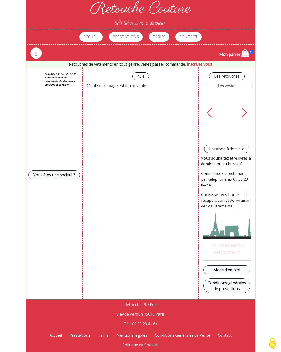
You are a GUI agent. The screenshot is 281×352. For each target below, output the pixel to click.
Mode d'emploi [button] (227, 270)
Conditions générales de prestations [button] (227, 285)
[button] (209, 112)
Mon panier (234, 53)
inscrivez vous (199, 64)
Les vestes (227, 86)
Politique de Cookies (140, 344)
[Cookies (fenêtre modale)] (272, 343)
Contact (188, 36)
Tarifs (159, 36)
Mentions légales (131, 335)
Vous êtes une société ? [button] (54, 175)
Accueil (91, 36)
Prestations (126, 36)
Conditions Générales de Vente (182, 335)
